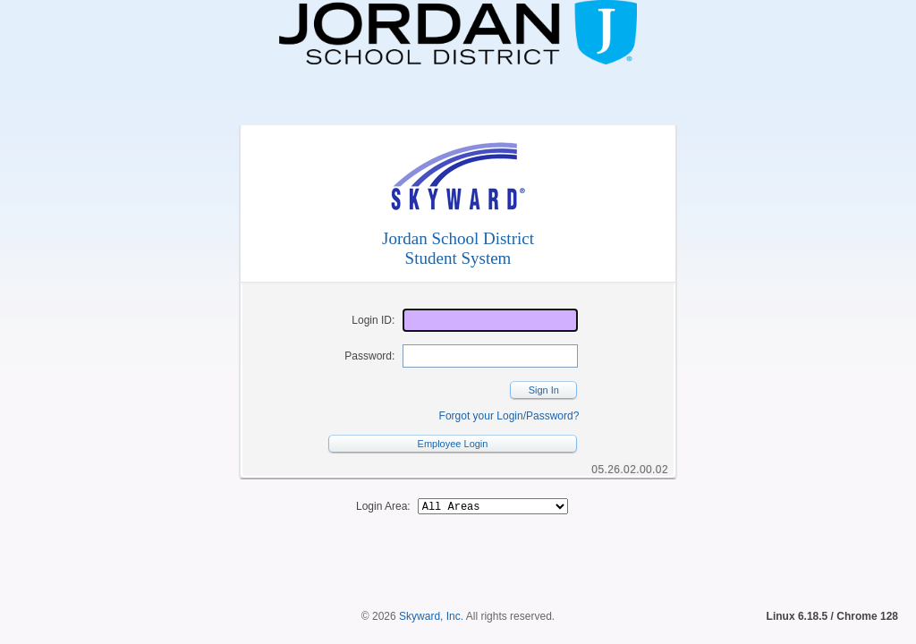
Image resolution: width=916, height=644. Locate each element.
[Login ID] (490, 320)
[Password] (490, 356)
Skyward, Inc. (431, 586)
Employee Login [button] (453, 443)
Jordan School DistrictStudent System (458, 248)
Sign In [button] (544, 390)
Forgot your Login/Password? (509, 416)
